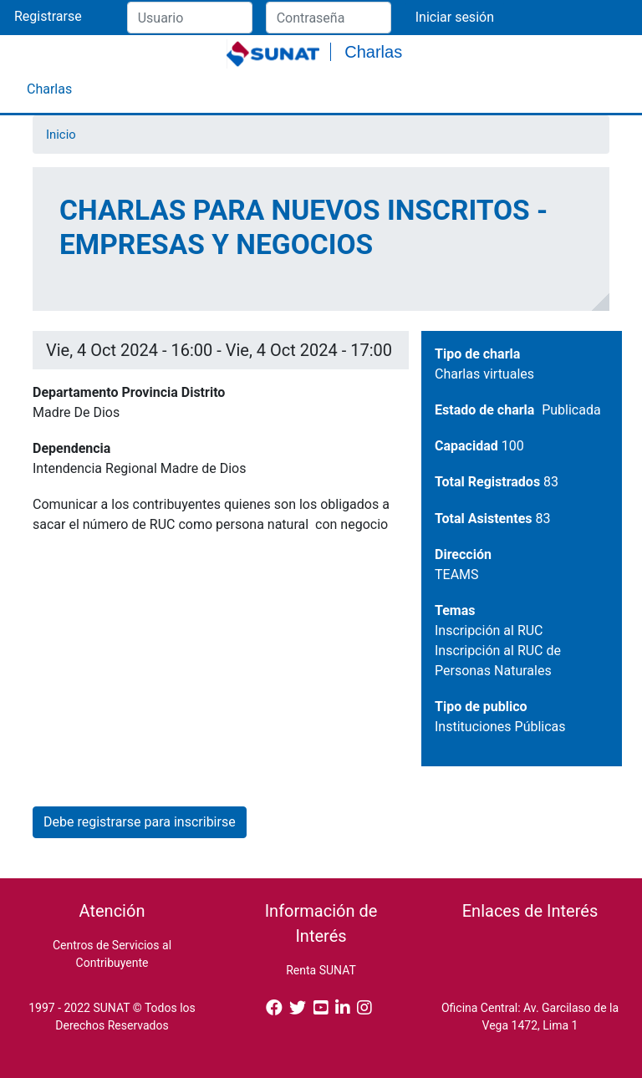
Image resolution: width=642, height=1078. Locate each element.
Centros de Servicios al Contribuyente (112, 953)
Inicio (61, 134)
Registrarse (48, 16)
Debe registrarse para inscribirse (139, 822)
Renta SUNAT (321, 970)
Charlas (49, 89)
